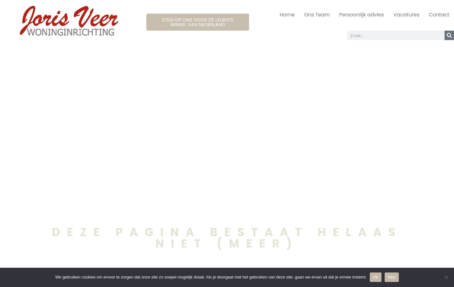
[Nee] (446, 277)
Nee (392, 277)
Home (287, 14)
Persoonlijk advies (361, 14)
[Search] (449, 35)
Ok (375, 277)
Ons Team (317, 14)
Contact (439, 14)
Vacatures (406, 14)
